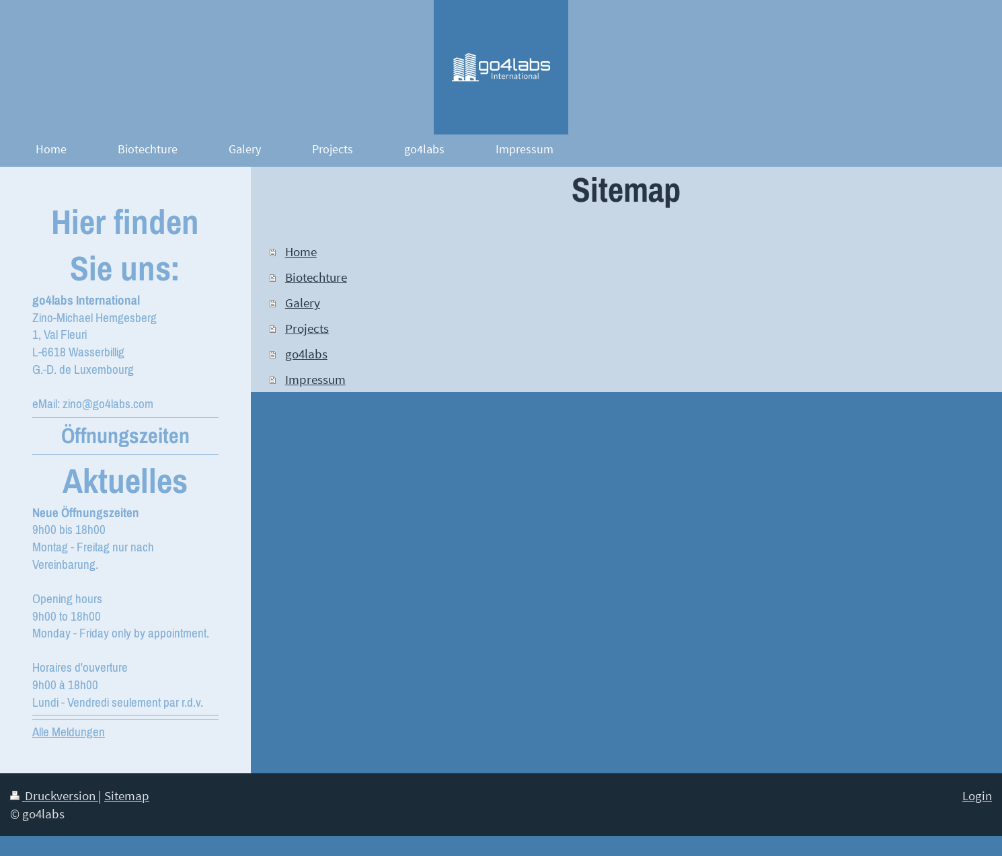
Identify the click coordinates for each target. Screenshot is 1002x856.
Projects (307, 328)
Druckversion (54, 795)
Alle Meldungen (68, 731)
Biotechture (316, 277)
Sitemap (126, 795)
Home (301, 251)
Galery (302, 303)
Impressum (315, 379)
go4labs (306, 354)
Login (977, 795)
